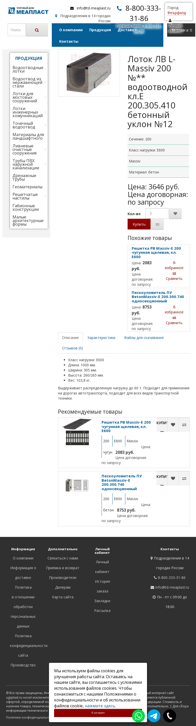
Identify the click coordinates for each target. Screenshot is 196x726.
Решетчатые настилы (25, 196)
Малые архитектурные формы (28, 220)
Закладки (102, 600)
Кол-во (134, 213)
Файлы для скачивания (144, 337)
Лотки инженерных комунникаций (28, 112)
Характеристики (101, 337)
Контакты (68, 41)
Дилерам (62, 587)
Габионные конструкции (26, 207)
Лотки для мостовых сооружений (25, 97)
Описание (70, 337)
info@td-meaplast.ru (94, 8)
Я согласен (98, 712)
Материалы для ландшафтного (28, 136)
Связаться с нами (62, 558)
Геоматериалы (27, 187)
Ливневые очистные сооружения (24, 149)
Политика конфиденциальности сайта (28, 645)
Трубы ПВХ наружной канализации (26, 164)
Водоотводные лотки (28, 69)
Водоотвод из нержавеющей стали (27, 82)
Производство (23, 665)
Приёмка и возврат (62, 567)
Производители (62, 577)
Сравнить (174, 276)
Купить (139, 224)
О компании (71, 29)
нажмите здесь (100, 706)
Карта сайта (63, 597)
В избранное (174, 265)
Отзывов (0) (72, 348)
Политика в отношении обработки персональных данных (23, 607)
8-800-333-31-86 (172, 577)
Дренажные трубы (24, 177)
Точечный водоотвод (24, 125)
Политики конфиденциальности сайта (35, 717)
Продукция (100, 29)
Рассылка (102, 610)
